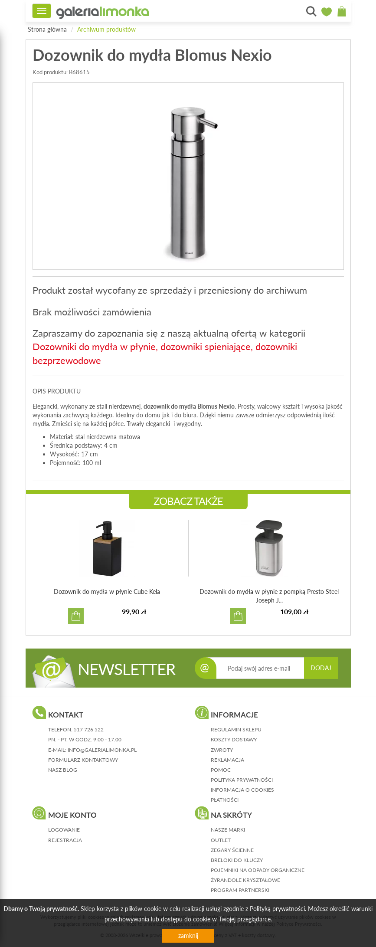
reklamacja (227, 760)
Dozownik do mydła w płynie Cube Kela (107, 591)
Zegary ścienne (232, 850)
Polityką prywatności (277, 908)
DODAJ (321, 668)
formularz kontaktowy (83, 760)
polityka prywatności (242, 780)
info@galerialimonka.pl (102, 750)
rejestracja (65, 840)
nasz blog (62, 770)
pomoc (221, 770)
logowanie (64, 829)
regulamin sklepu (236, 729)
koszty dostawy (234, 739)
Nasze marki (228, 829)
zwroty (222, 750)
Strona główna (47, 29)
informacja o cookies (242, 789)
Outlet (221, 840)
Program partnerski (240, 890)
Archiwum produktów (106, 29)
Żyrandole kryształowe (245, 880)
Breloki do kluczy (237, 860)
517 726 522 (89, 729)
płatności (225, 799)
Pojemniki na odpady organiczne (257, 870)
